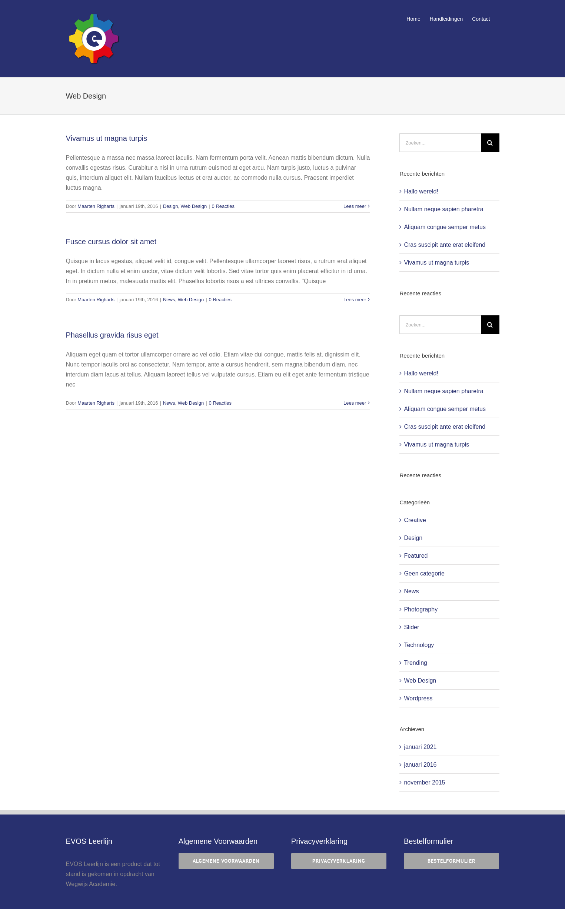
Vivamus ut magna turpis (106, 138)
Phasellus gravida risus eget (112, 335)
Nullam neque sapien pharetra (443, 209)
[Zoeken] (490, 142)
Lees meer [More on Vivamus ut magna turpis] (354, 206)
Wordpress (418, 698)
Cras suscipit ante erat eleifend (444, 245)
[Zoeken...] (440, 142)
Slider (411, 627)
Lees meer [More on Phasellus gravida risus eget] (354, 403)
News (169, 299)
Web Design (194, 206)
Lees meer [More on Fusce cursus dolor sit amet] (354, 299)
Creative (415, 520)
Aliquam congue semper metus (445, 227)
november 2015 (424, 782)
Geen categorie (424, 573)
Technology (419, 645)
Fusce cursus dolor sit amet (111, 242)
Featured (416, 556)
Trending (415, 663)
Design (170, 206)
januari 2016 (420, 765)
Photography (421, 609)
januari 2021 (420, 747)
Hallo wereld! (421, 191)
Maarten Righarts (95, 206)
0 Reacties (223, 206)
